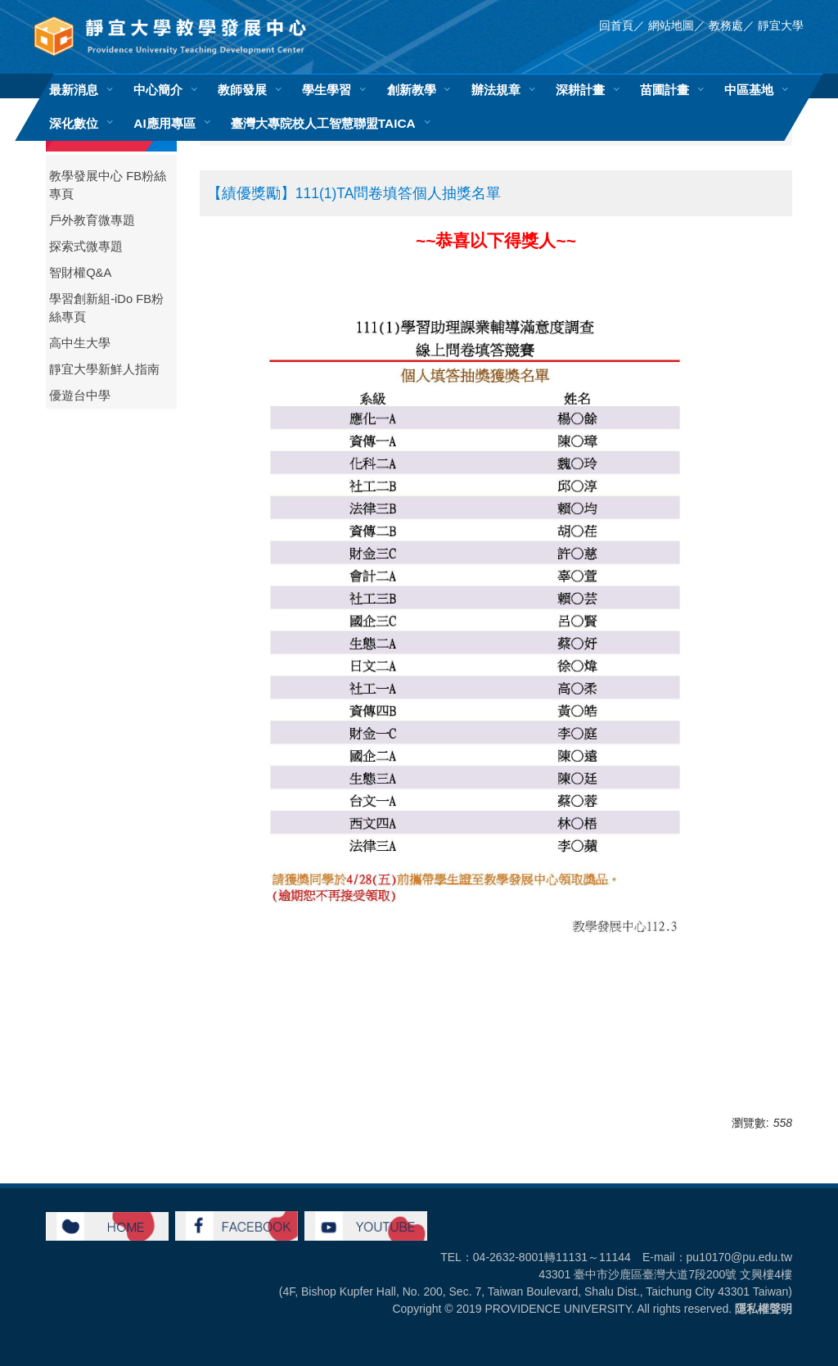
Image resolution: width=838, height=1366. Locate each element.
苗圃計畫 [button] (664, 90)
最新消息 (73, 90)
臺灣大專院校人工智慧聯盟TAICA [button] (323, 123)
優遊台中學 (79, 395)
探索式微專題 (86, 246)
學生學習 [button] (326, 90)
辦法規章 (495, 90)
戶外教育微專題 (92, 220)
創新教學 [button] (411, 90)
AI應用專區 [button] (164, 123)
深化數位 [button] (73, 123)
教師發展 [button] (242, 90)
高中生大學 (79, 343)
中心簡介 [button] (157, 90)
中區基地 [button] (748, 90)
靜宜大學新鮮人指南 (104, 369)
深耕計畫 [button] (580, 90)
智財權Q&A (80, 272)
